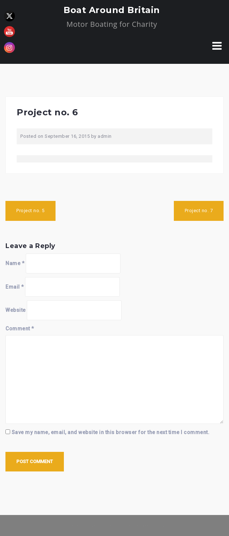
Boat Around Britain (112, 10)
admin (105, 136)
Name (14, 263)
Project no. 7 (199, 210)
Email (14, 287)
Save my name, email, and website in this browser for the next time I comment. (111, 432)
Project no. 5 (30, 210)
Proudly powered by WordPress (80, 525)
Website (15, 310)
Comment (19, 328)
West (148, 525)
